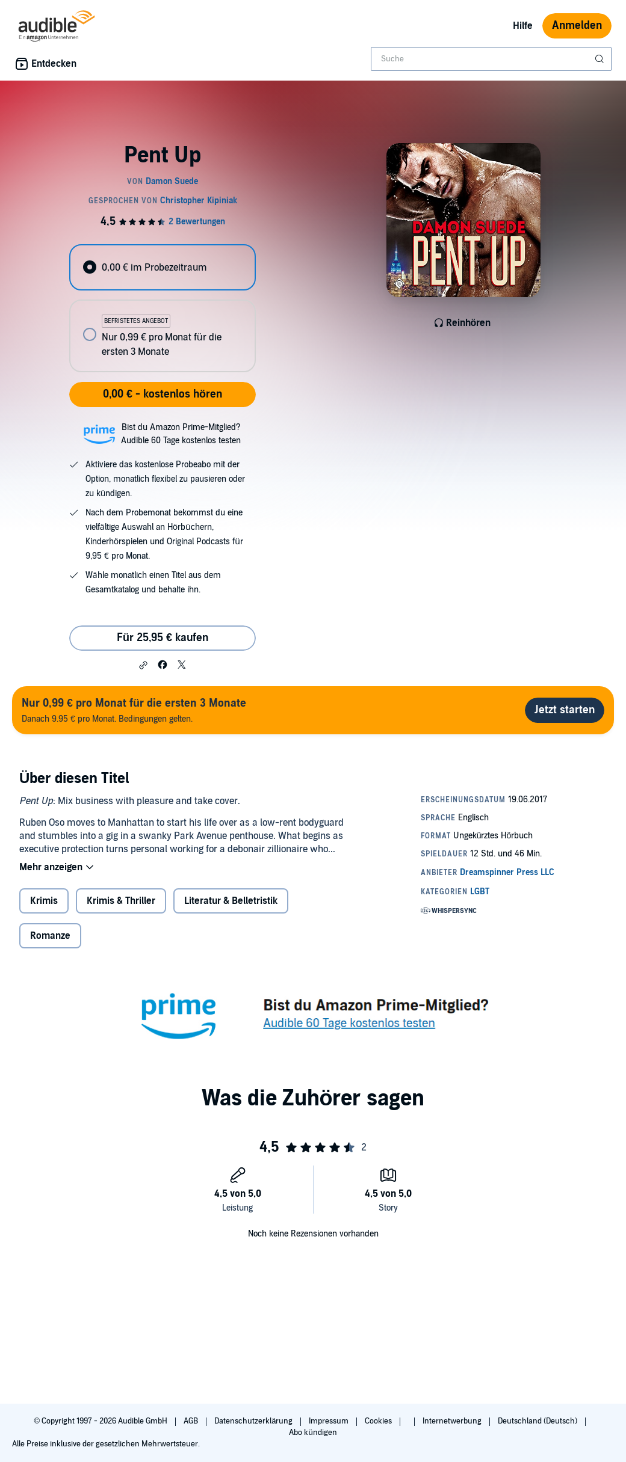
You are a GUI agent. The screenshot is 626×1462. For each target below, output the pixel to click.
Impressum (329, 1421)
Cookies (379, 1421)
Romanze (50, 936)
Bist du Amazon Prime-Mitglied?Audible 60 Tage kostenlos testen (181, 434)
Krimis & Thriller (121, 901)
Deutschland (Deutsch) (538, 1421)
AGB (192, 1421)
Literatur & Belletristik (230, 901)
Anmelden (577, 25)
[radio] (162, 267)
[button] (143, 665)
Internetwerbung (453, 1421)
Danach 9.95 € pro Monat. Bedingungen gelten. (134, 710)
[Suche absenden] (601, 59)
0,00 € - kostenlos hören (162, 394)
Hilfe (523, 26)
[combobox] (491, 59)
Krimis (44, 901)
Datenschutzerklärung (254, 1421)
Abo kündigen (312, 1432)
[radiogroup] (162, 308)
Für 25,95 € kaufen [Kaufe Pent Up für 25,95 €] (162, 637)
